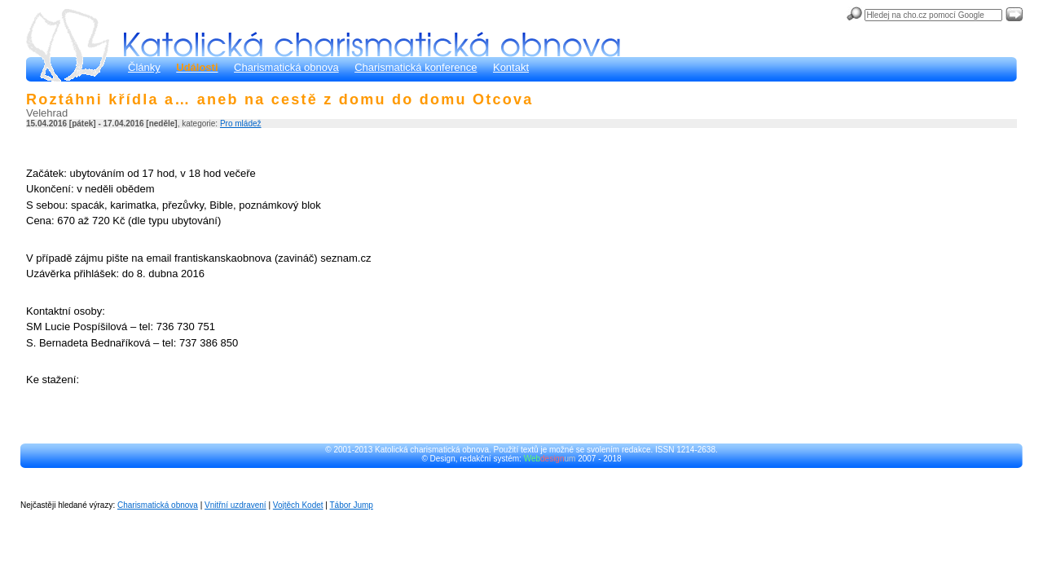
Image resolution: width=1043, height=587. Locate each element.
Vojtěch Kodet (298, 505)
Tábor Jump (351, 505)
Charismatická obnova (286, 67)
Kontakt (511, 67)
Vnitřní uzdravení (235, 505)
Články (144, 67)
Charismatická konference (415, 67)
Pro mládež (241, 123)
